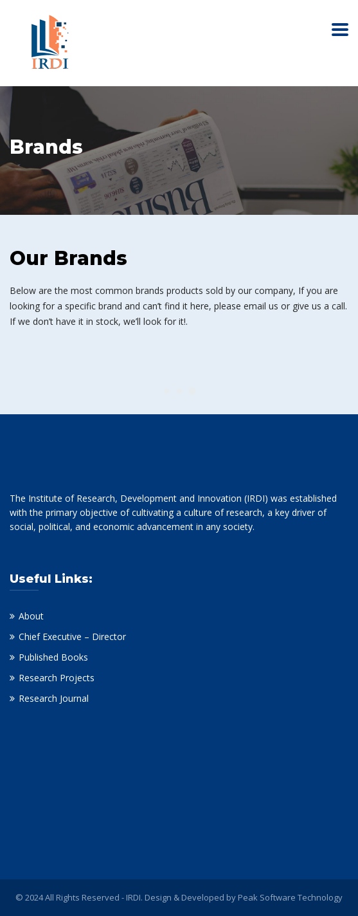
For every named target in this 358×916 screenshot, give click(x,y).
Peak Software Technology (290, 897)
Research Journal (54, 698)
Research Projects (56, 678)
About (31, 616)
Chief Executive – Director (72, 636)
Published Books (53, 657)
